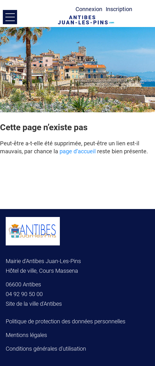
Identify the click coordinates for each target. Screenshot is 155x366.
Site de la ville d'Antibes (34, 303)
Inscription (119, 9)
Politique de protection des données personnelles (65, 321)
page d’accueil (78, 151)
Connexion (89, 9)
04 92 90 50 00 (25, 294)
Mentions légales (26, 335)
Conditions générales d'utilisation (46, 348)
